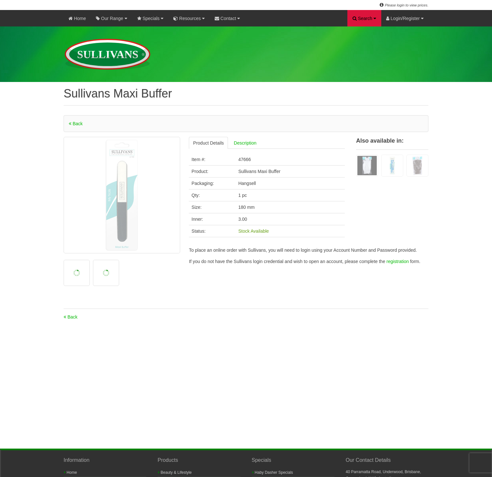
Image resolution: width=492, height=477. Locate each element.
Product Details (208, 143)
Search (364, 18)
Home (77, 18)
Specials (150, 18)
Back (76, 123)
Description (245, 143)
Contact (227, 18)
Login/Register (405, 18)
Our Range (111, 18)
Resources (189, 18)
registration (398, 261)
